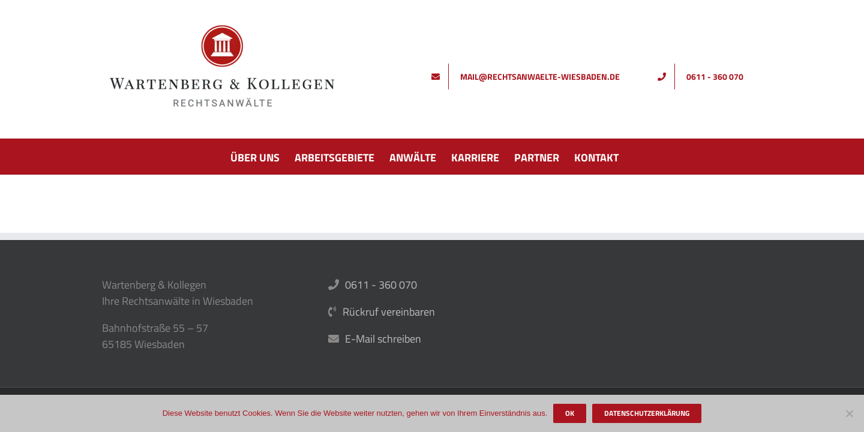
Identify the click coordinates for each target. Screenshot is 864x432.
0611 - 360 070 (381, 285)
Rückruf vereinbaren (389, 312)
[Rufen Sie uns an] (704, 76)
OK (569, 413)
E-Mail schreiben (383, 339)
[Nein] (849, 413)
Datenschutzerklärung (646, 413)
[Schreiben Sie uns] (529, 76)
